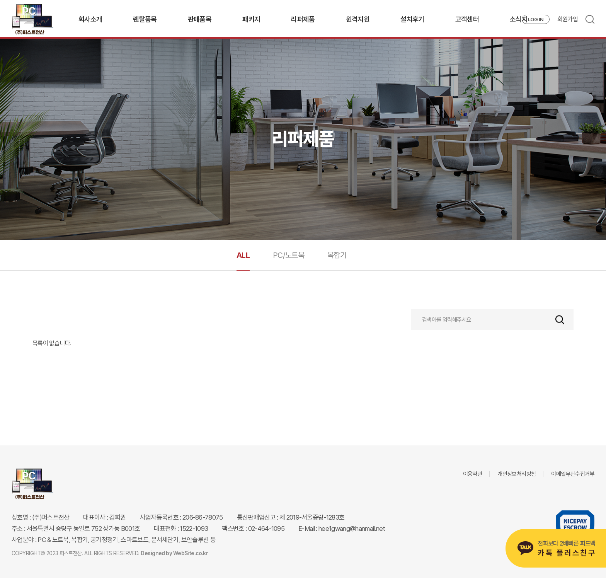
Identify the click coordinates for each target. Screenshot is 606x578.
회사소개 (90, 19)
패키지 (251, 19)
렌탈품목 (145, 19)
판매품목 (199, 19)
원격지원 (357, 19)
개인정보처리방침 (516, 474)
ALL (243, 255)
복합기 (336, 255)
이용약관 (472, 474)
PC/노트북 (288, 255)
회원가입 (567, 19)
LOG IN (535, 19)
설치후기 (412, 19)
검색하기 (559, 319)
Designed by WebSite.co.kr (174, 553)
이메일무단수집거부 (572, 474)
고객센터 (467, 19)
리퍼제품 (303, 19)
